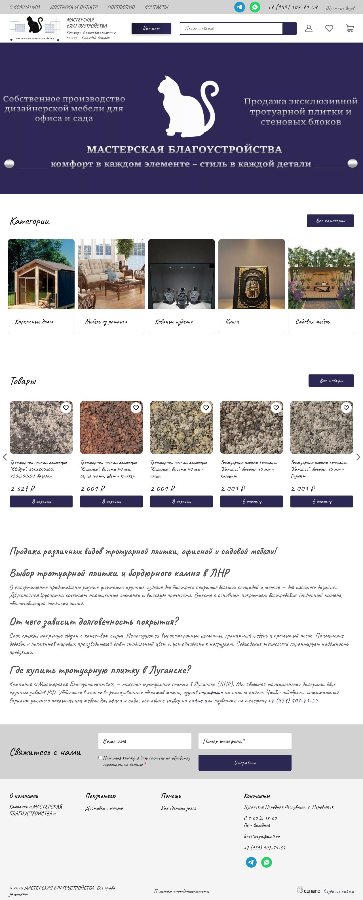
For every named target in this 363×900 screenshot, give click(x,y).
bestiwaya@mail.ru (261, 836)
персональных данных (123, 764)
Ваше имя (114, 741)
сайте (195, 700)
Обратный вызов (340, 8)
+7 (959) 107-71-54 (292, 7)
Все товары (331, 380)
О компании (24, 6)
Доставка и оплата (73, 6)
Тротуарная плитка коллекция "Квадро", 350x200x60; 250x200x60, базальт (38, 477)
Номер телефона (222, 741)
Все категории (330, 220)
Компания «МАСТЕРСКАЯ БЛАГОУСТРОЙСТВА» (35, 810)
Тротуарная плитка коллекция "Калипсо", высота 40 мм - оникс (178, 477)
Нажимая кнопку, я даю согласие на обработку (146, 761)
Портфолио (120, 6)
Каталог (151, 28)
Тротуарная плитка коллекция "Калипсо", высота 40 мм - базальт (318, 477)
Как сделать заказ (178, 808)
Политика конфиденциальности (181, 891)
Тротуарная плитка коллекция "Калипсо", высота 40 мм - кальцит (248, 477)
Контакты (156, 6)
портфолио (210, 692)
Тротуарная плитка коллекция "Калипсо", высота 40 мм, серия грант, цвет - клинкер (108, 477)
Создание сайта (338, 891)
